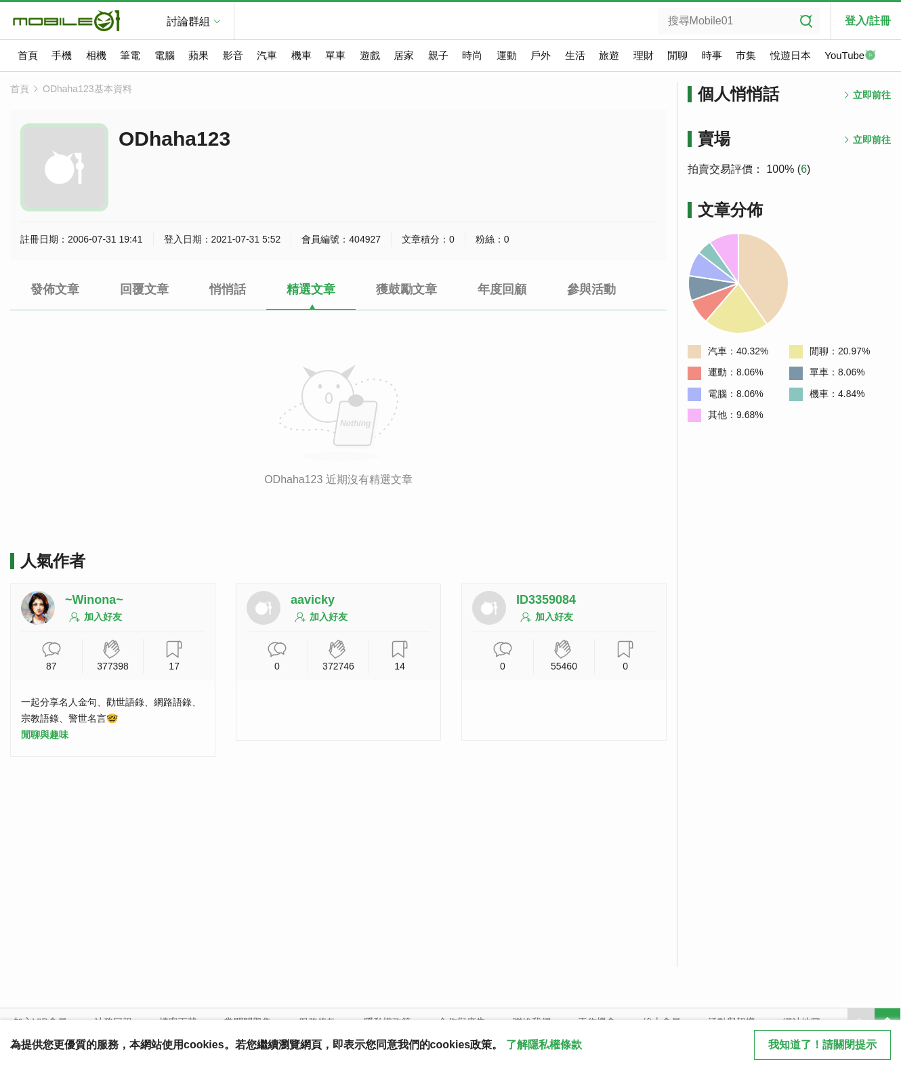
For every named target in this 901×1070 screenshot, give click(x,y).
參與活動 (591, 289)
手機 (61, 55)
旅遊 (609, 55)
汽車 (267, 55)
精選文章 (311, 289)
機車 (301, 55)
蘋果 (198, 55)
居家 (404, 55)
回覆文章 (144, 289)
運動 (507, 55)
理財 (643, 55)
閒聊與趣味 (44, 734)
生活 (575, 55)
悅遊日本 (790, 55)
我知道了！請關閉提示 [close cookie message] (822, 1044)
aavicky (313, 599)
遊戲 (370, 55)
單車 (335, 55)
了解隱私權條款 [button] (544, 1044)
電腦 (164, 55)
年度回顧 (502, 289)
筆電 (130, 55)
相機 (96, 55)
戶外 (540, 55)
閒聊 (677, 55)
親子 (438, 55)
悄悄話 (227, 289)
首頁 (28, 55)
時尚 (472, 55)
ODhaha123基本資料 (87, 88)
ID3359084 (546, 599)
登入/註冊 (868, 20)
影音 (233, 55)
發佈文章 (54, 289)
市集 (746, 55)
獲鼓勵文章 (406, 289)
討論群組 (188, 21)
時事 (712, 55)
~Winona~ (94, 599)
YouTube (850, 56)
